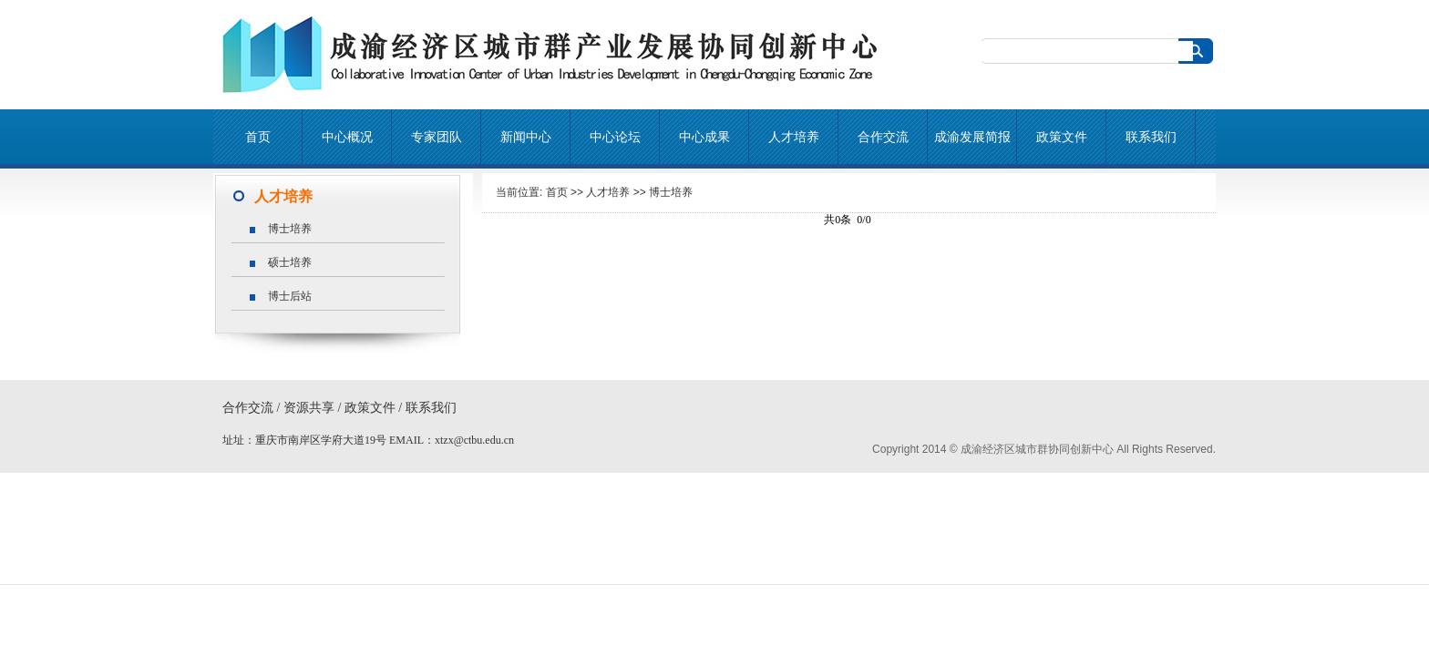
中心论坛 (615, 136)
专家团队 (436, 136)
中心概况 (347, 136)
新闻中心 (525, 136)
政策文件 (1061, 136)
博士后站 (290, 296)
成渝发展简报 (972, 136)
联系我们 (1151, 136)
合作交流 (883, 136)
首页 (258, 136)
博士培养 (671, 192)
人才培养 (793, 136)
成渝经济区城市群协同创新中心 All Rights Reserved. (1088, 449)
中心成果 (704, 136)
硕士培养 (290, 262)
